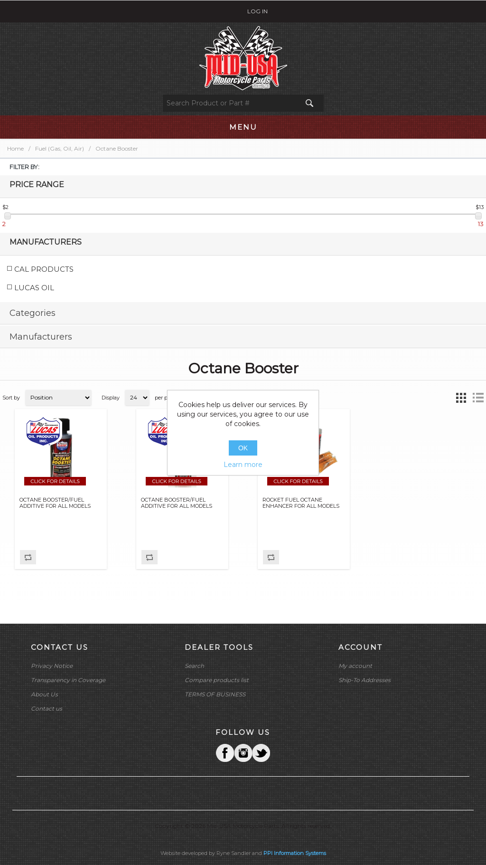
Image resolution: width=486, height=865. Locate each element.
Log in (257, 11)
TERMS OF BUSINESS (215, 694)
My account (355, 665)
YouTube (261, 753)
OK (243, 448)
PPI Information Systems (294, 853)
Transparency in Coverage (68, 680)
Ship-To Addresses (364, 680)
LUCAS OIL (34, 287)
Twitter (243, 753)
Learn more (243, 464)
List (478, 397)
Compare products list (217, 680)
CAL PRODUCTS (44, 269)
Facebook (225, 753)
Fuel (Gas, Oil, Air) (59, 148)
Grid (461, 397)
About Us (44, 694)
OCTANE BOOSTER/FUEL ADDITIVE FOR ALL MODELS (55, 503)
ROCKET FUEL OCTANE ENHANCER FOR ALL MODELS (300, 503)
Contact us (46, 708)
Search (194, 665)
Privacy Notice (52, 665)
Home (15, 148)
